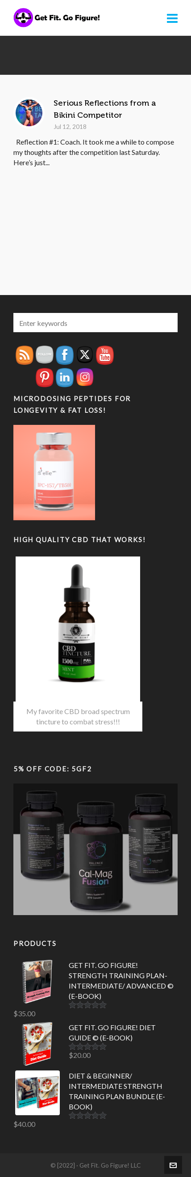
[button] (166, 322)
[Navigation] (172, 18)
